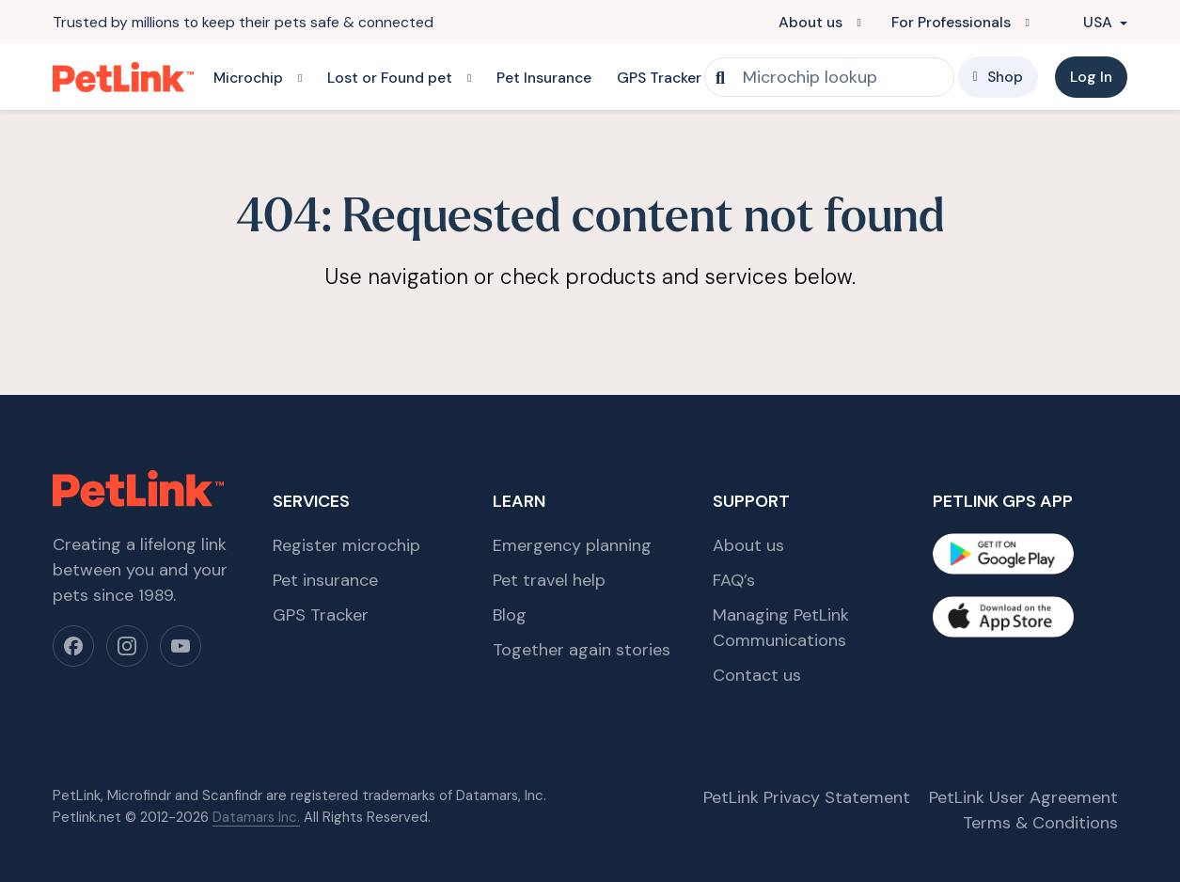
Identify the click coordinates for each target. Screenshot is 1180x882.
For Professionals (951, 22)
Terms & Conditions (1040, 822)
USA (1088, 22)
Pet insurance (325, 580)
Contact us (757, 675)
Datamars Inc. (256, 817)
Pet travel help (549, 580)
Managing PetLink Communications (781, 628)
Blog (510, 615)
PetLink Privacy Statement (806, 797)
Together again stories (581, 649)
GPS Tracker (659, 77)
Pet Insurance (543, 77)
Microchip (248, 77)
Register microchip (346, 545)
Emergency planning (572, 545)
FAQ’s (734, 580)
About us (810, 22)
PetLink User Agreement (1023, 797)
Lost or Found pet (389, 77)
